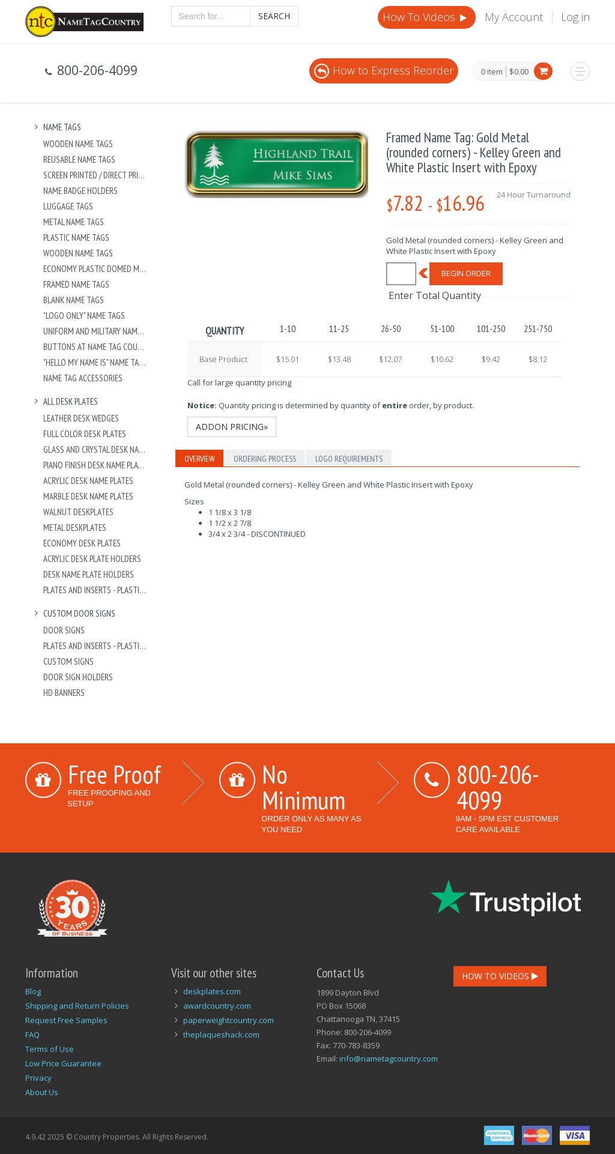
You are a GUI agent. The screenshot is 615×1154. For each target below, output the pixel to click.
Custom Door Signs (73, 613)
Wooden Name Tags (78, 144)
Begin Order (466, 273)
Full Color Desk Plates (84, 434)
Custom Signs (68, 661)
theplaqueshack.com (221, 1034)
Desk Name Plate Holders (88, 574)
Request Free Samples (66, 1020)
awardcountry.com (217, 1005)
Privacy (38, 1077)
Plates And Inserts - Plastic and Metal (95, 590)
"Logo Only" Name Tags (84, 315)
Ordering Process (265, 458)
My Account (514, 17)
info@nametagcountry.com (388, 1058)
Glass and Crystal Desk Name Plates (95, 449)
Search (274, 16)
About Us (41, 1092)
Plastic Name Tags (76, 237)
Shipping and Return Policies (77, 1005)
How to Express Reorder (383, 70)
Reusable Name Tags (79, 159)
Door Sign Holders (78, 677)
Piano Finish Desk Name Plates (95, 465)
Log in (575, 17)
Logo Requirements (349, 458)
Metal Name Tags (73, 222)
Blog (33, 991)
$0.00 (519, 71)
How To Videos (426, 17)
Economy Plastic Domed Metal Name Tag (95, 268)
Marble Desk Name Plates (88, 496)
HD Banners (64, 692)
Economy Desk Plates (82, 543)
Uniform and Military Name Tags (95, 331)
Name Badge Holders (80, 190)
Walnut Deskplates (78, 512)
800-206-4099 (497, 787)
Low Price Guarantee (63, 1063)
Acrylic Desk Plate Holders (92, 558)
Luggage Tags (68, 206)
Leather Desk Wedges (81, 418)
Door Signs (64, 630)
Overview (199, 458)
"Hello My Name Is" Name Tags (95, 362)
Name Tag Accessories (83, 378)
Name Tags (56, 127)
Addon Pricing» (232, 426)
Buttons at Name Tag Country (95, 346)
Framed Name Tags (76, 284)
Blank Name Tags (73, 300)
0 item (492, 72)
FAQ (32, 1034)
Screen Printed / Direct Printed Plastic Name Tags (95, 175)
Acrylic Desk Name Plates (88, 480)
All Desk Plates (64, 401)
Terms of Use (49, 1049)
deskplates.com (212, 991)
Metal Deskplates (74, 527)
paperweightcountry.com (228, 1020)
